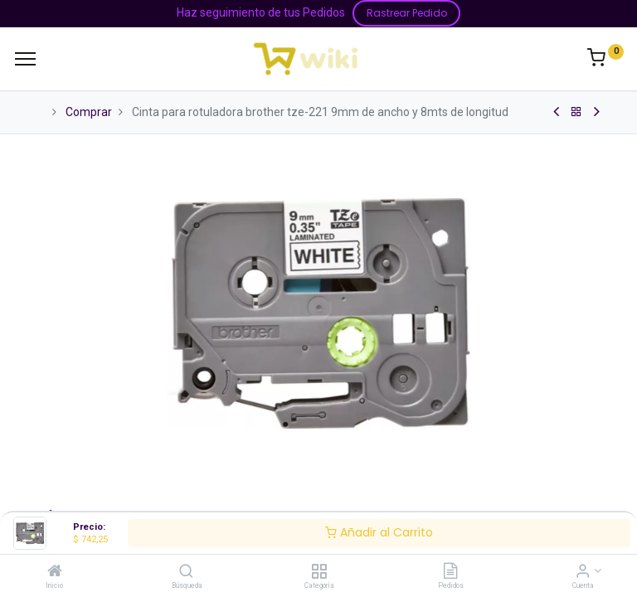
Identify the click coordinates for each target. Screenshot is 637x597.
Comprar (89, 112)
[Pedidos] (450, 572)
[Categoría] (319, 572)
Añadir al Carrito (379, 532)
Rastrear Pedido (407, 13)
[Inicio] (54, 572)
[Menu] (25, 59)
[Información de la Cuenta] (583, 572)
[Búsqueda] (186, 572)
